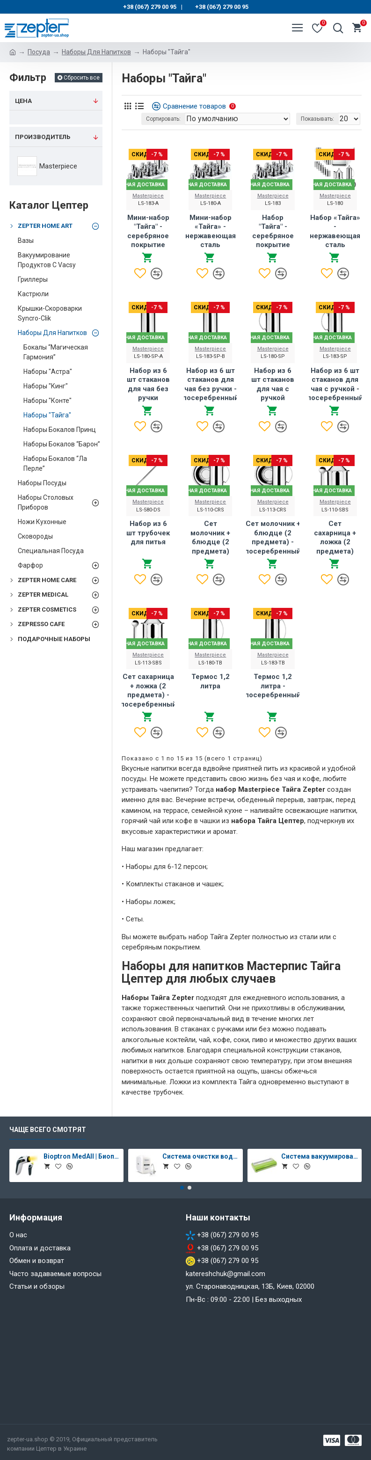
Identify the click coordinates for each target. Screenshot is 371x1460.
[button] (182, 1188)
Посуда (39, 52)
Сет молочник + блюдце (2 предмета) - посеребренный (273, 537)
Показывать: (317, 119)
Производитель (42, 136)
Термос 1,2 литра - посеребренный (273, 685)
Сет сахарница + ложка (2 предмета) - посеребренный (148, 690)
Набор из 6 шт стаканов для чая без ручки (148, 384)
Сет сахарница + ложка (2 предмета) (335, 537)
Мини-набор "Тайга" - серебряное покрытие (148, 231)
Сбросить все (82, 77)
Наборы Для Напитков (96, 52)
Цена (23, 100)
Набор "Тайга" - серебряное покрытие (273, 231)
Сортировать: (163, 119)
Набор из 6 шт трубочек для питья (148, 532)
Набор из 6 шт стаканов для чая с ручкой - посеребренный (335, 384)
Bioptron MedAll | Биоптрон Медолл (82, 1156)
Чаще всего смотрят (47, 1129)
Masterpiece (148, 196)
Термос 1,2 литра (210, 681)
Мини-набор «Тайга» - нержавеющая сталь (210, 231)
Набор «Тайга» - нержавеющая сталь (335, 231)
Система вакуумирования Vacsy (319, 1156)
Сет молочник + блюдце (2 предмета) (210, 537)
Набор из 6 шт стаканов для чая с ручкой (272, 384)
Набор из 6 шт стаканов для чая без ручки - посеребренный (210, 384)
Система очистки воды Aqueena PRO (201, 1156)
